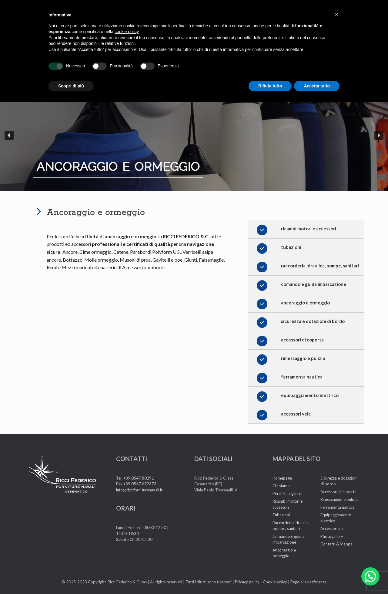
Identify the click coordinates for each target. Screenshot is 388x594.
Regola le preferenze (308, 581)
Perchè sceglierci (287, 493)
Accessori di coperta (338, 491)
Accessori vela (333, 528)
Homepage (282, 478)
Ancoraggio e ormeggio (284, 553)
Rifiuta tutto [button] (270, 74)
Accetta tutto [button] (317, 74)
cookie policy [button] (127, 20)
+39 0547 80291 (138, 478)
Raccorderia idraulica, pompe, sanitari (291, 525)
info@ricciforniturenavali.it (139, 489)
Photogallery (331, 536)
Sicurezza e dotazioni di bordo (338, 481)
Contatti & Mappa (336, 543)
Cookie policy (275, 581)
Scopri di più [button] (71, 74)
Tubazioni (281, 514)
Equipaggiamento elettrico (335, 517)
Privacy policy (247, 581)
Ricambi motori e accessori (288, 504)
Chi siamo (281, 485)
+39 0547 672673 (139, 483)
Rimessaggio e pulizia (339, 499)
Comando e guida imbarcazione (288, 539)
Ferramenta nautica (337, 507)
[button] (9, 135)
